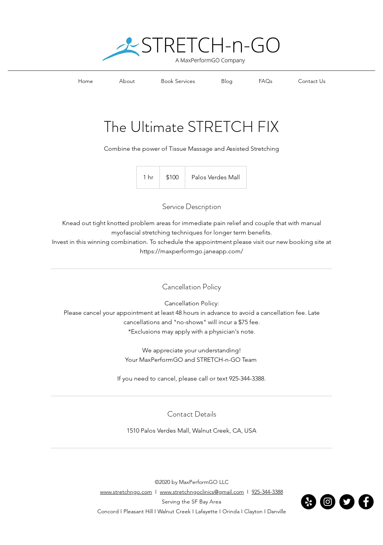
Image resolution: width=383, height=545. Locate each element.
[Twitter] (346, 501)
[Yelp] (308, 501)
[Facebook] (366, 501)
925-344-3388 (267, 491)
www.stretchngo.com (126, 491)
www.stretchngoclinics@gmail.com (202, 491)
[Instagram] (327, 501)
